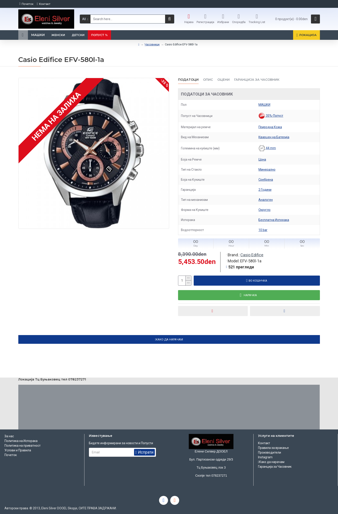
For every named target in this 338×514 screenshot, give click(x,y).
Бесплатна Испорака (273, 220)
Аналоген (265, 200)
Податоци (188, 80)
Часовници (152, 44)
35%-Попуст (270, 116)
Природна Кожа (270, 127)
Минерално (266, 169)
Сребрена (265, 179)
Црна (262, 159)
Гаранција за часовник (256, 80)
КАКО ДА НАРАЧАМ (169, 339)
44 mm (267, 148)
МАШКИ (264, 104)
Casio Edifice (251, 255)
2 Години (264, 189)
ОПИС (208, 80)
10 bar (262, 230)
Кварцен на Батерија (273, 137)
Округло (264, 210)
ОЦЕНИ (223, 80)
